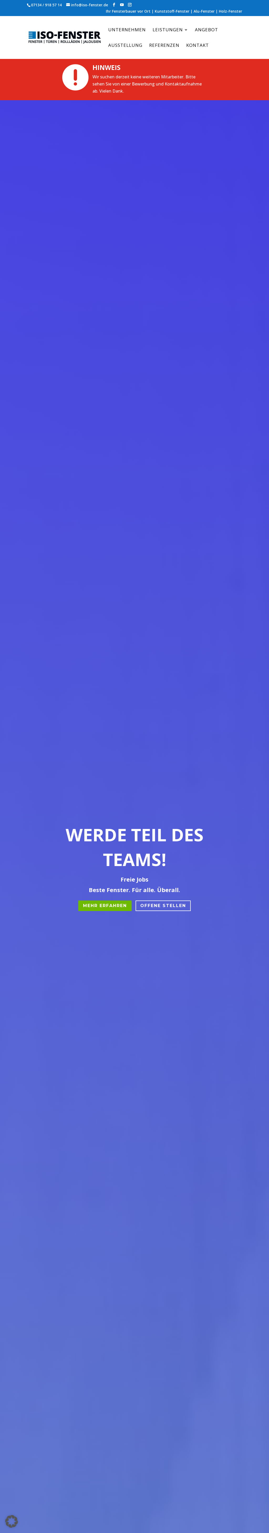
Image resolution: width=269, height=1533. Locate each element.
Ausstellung (125, 45)
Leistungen (168, 30)
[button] (11, 1521)
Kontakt (197, 45)
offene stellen (163, 905)
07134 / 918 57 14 (46, 4)
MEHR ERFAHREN (105, 905)
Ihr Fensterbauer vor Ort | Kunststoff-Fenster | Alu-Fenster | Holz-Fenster (174, 11)
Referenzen (164, 45)
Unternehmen (127, 30)
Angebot (206, 30)
